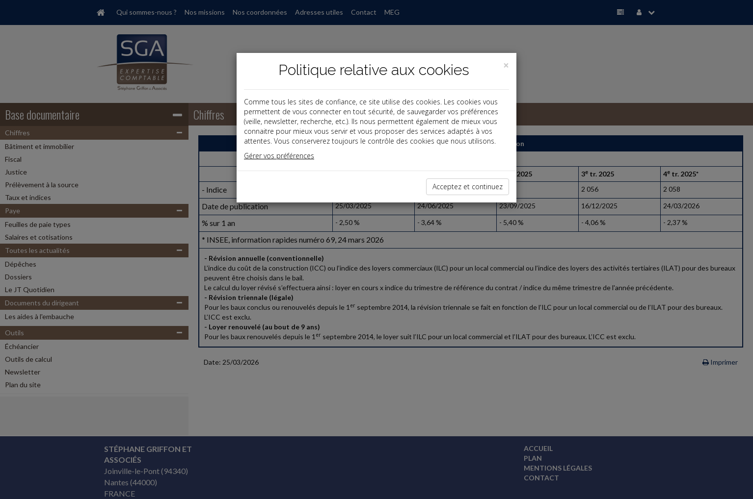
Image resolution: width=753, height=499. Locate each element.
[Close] (506, 65)
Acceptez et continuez (467, 186)
